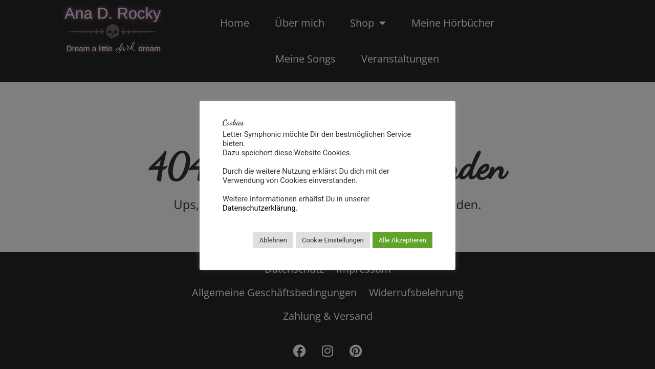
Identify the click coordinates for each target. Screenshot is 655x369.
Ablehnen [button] (273, 240)
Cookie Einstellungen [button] (333, 240)
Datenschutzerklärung (259, 208)
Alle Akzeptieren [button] (402, 240)
